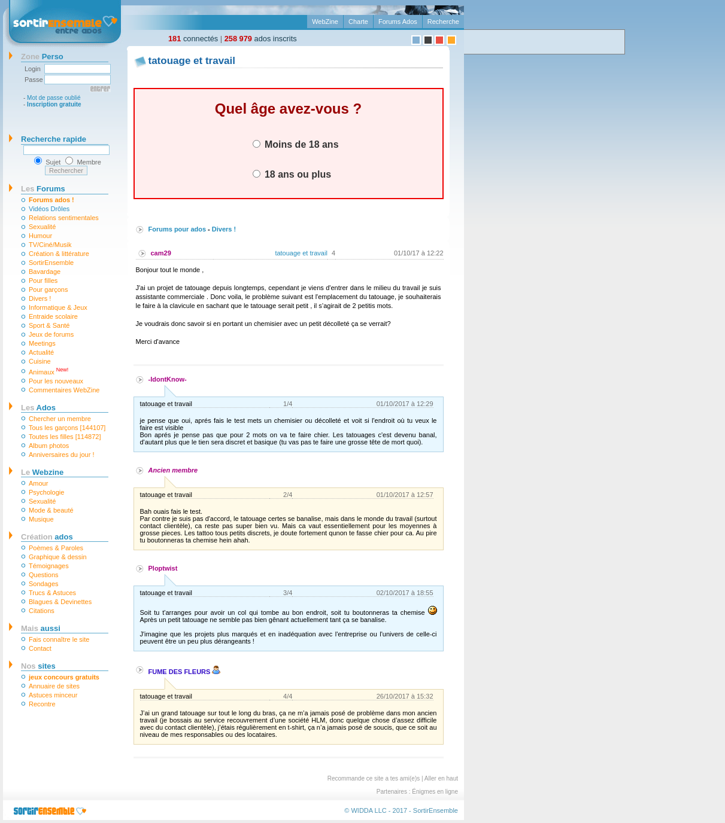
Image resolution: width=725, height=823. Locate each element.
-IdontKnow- (167, 379)
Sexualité (42, 226)
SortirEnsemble (51, 262)
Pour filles (43, 280)
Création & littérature (59, 253)
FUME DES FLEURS (184, 671)
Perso (42, 56)
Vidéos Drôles (49, 208)
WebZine (325, 21)
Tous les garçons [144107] (67, 427)
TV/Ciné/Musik (50, 244)
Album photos (49, 445)
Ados (38, 407)
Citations (41, 610)
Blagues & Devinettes (60, 601)
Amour (38, 483)
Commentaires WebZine (64, 390)
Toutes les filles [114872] (65, 436)
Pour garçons (48, 289)
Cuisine (40, 361)
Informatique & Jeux (58, 307)
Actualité (41, 352)
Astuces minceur (53, 695)
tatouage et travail (301, 253)
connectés (193, 38)
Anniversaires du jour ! (61, 454)
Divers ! (40, 298)
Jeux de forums (51, 334)
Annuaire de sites (54, 686)
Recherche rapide (53, 139)
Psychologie (46, 492)
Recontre (42, 704)
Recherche (443, 21)
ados (47, 536)
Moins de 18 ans (296, 144)
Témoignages (49, 565)
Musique (41, 519)
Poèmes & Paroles (56, 547)
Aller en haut (441, 778)
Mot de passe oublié (54, 98)
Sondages (44, 583)
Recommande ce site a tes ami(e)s (373, 778)
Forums (43, 188)
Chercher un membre (60, 418)
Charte (358, 21)
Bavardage (44, 271)
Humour (40, 235)
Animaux (48, 371)
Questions (44, 574)
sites (38, 666)
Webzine (42, 472)
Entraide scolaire (53, 316)
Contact (40, 648)
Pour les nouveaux (56, 381)
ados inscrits (261, 38)
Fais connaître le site (59, 639)
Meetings (42, 343)
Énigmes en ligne (435, 791)
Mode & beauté (51, 510)
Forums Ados (397, 21)
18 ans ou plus (292, 174)
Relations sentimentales (64, 217)
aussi (40, 628)
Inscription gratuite (54, 104)
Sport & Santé (49, 325)
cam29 (161, 253)
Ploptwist (163, 568)
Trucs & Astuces (52, 592)
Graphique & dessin (58, 556)
